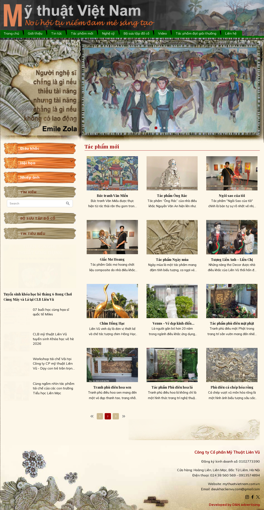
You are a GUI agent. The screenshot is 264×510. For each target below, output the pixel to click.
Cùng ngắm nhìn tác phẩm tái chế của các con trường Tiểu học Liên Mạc (53, 388)
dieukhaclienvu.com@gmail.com (235, 489)
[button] (156, 127)
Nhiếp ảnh (30, 177)
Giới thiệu (35, 33)
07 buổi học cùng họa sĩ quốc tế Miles (51, 311)
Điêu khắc (29, 148)
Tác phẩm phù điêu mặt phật (232, 323)
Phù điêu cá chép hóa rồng (232, 387)
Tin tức (56, 33)
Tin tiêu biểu (32, 234)
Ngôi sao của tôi (232, 195)
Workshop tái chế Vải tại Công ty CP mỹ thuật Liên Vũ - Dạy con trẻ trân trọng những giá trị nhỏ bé (53, 364)
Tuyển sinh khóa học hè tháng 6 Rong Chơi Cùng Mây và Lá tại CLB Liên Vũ (38, 297)
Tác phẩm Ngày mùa (172, 259)
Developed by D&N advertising (234, 504)
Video (162, 33)
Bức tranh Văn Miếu (112, 195)
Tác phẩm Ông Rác (172, 195)
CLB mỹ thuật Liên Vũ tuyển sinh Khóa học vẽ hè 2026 (53, 339)
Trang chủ (11, 33)
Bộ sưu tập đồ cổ (136, 33)
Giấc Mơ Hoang (112, 259)
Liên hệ (231, 33)
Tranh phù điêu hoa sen (112, 387)
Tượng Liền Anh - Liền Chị (232, 259)
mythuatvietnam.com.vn (241, 484)
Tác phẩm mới (82, 33)
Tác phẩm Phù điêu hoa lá (172, 387)
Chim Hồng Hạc (112, 323)
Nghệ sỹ (108, 33)
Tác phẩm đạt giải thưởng (196, 33)
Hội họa (28, 162)
